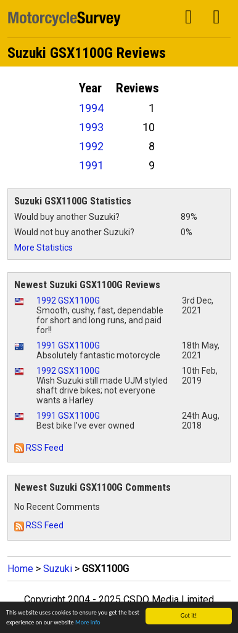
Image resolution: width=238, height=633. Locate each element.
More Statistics (43, 247)
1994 (91, 108)
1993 (91, 127)
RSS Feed (39, 448)
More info (88, 623)
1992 (91, 146)
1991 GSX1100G (68, 345)
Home (20, 569)
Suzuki (57, 569)
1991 (91, 165)
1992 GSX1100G (68, 300)
